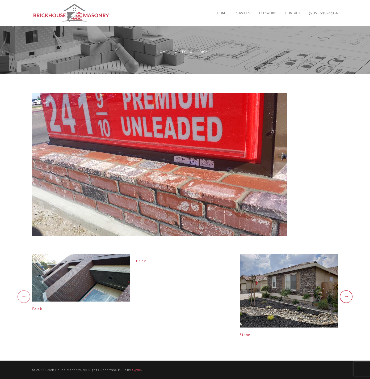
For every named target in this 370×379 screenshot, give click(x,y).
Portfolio (183, 52)
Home (162, 52)
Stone (245, 334)
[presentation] (23, 297)
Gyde (136, 370)
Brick (203, 52)
